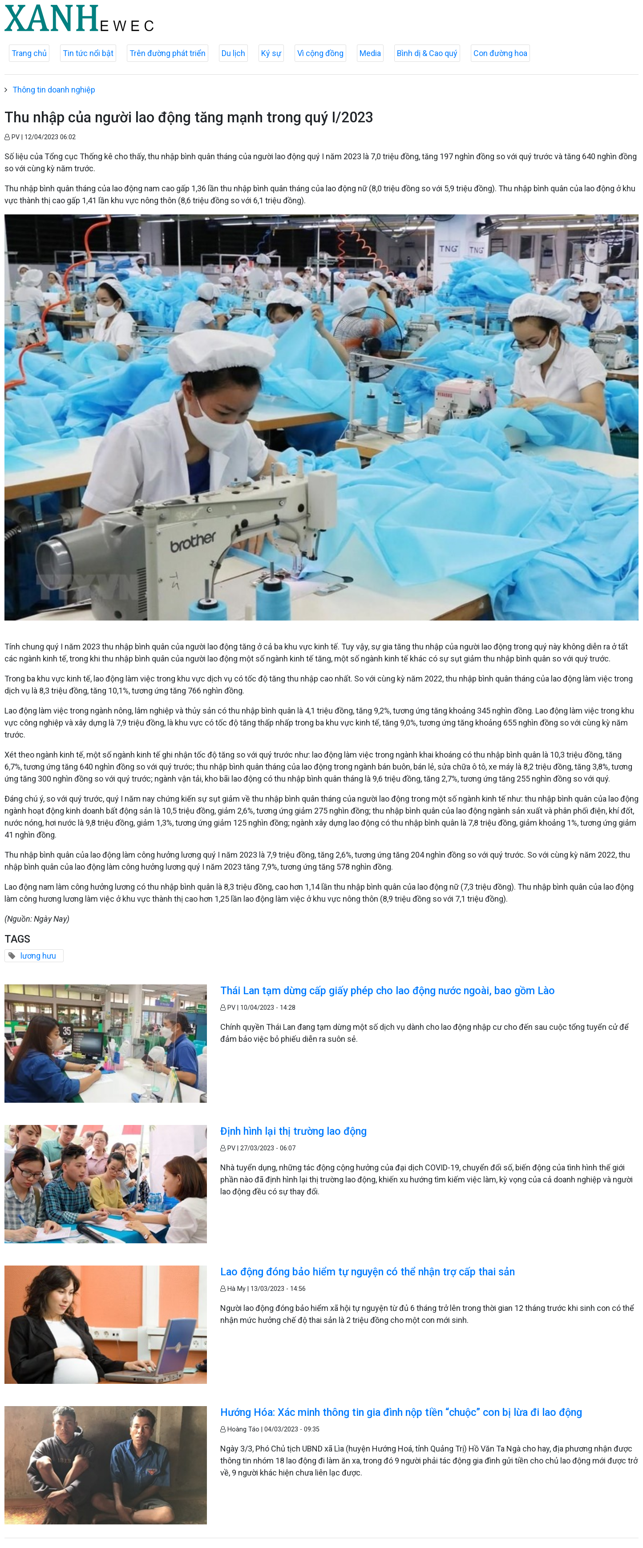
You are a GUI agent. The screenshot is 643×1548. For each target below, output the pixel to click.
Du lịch (233, 53)
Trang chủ (29, 53)
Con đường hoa (500, 53)
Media (370, 53)
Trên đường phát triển (167, 53)
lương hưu (38, 955)
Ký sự (271, 53)
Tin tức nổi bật (88, 53)
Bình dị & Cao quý (427, 53)
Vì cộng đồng (320, 53)
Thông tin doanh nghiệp (53, 89)
